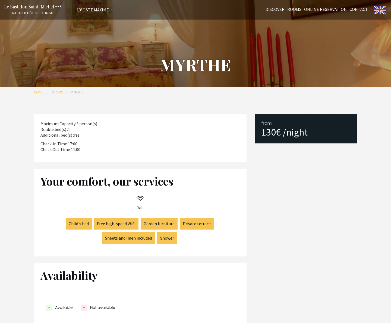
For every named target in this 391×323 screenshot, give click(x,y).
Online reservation (325, 9)
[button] (88, 9)
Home (38, 92)
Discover (275, 9)
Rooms (294, 9)
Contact (358, 9)
